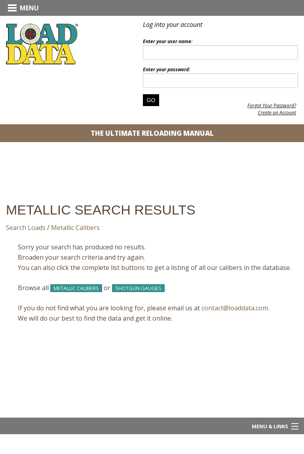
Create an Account (277, 112)
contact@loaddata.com (234, 308)
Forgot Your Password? (271, 105)
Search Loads (26, 227)
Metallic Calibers (75, 227)
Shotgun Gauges (138, 288)
